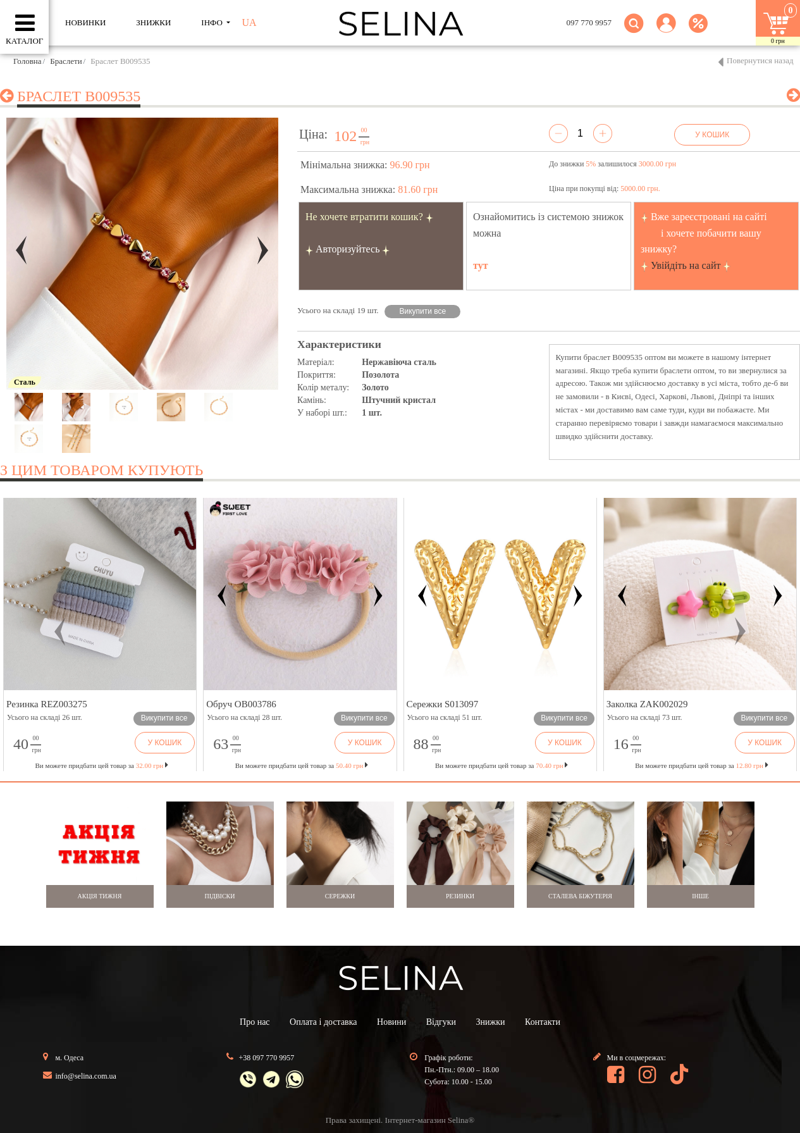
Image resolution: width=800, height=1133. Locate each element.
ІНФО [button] (213, 22)
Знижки (490, 1022)
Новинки (85, 22)
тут (480, 265)
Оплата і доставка (323, 1022)
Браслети (66, 61)
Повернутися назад (760, 60)
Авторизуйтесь (348, 249)
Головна (27, 61)
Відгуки (441, 1022)
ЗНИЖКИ (153, 22)
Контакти (542, 1022)
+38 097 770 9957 (267, 1057)
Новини (391, 1022)
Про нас (255, 1022)
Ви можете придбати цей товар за (301, 765)
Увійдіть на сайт (686, 265)
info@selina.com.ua (86, 1076)
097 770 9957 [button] (589, 22)
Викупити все (423, 311)
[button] (666, 30)
